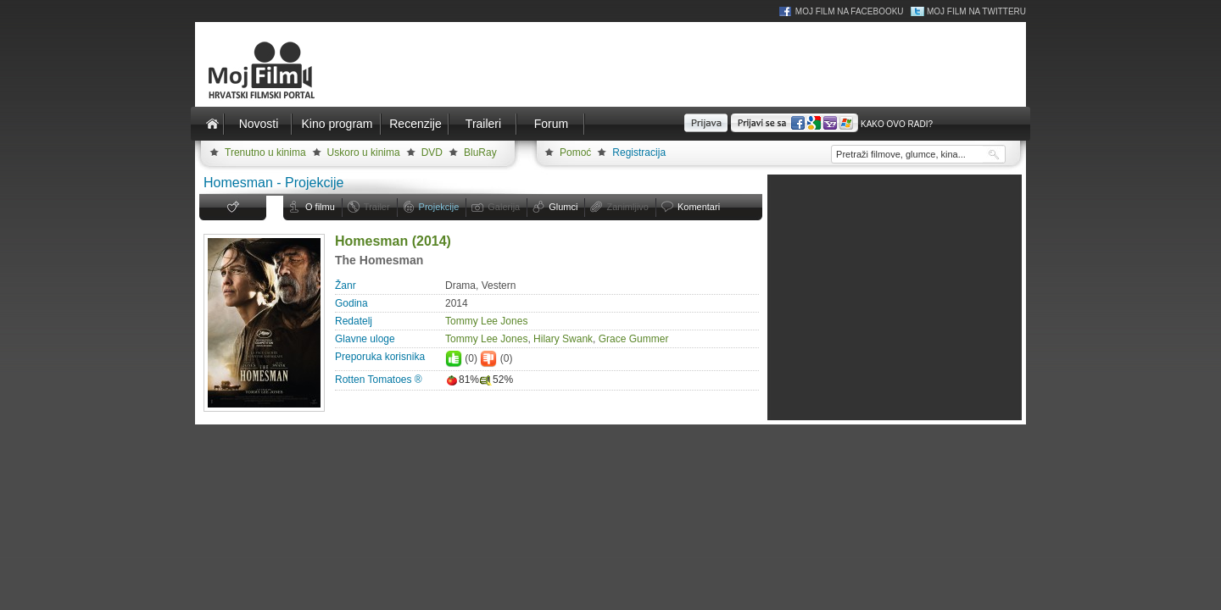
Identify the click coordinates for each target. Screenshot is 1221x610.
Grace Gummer (634, 339)
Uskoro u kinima (363, 152)
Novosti (259, 123)
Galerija (504, 207)
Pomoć (575, 152)
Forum (551, 123)
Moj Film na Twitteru (976, 11)
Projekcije (439, 207)
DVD (432, 152)
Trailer (377, 207)
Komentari (698, 207)
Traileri (483, 123)
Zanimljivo (627, 207)
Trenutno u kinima (265, 152)
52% (496, 379)
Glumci (563, 207)
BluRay (480, 152)
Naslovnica (212, 124)
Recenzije (415, 123)
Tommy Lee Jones (486, 321)
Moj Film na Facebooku (849, 11)
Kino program (336, 123)
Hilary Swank (563, 339)
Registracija (639, 152)
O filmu (320, 207)
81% (462, 379)
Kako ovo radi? (897, 124)
